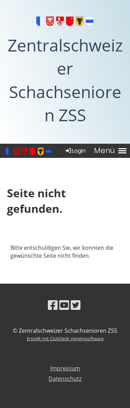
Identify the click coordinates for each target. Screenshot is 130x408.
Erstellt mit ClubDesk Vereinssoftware (65, 338)
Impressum (65, 368)
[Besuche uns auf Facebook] (53, 304)
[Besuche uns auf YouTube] (64, 304)
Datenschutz (65, 378)
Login (75, 151)
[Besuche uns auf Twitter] (75, 304)
